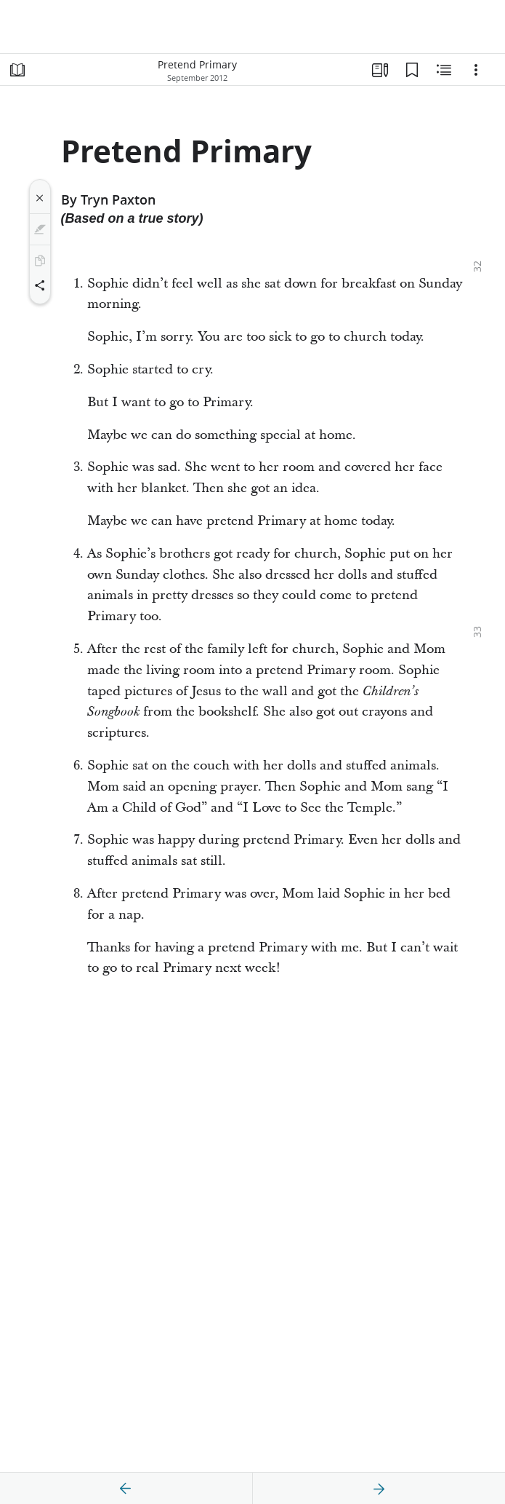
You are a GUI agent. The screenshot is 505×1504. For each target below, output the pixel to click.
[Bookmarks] (412, 70)
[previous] (125, 1488)
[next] (378, 1488)
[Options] (475, 70)
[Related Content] (443, 70)
